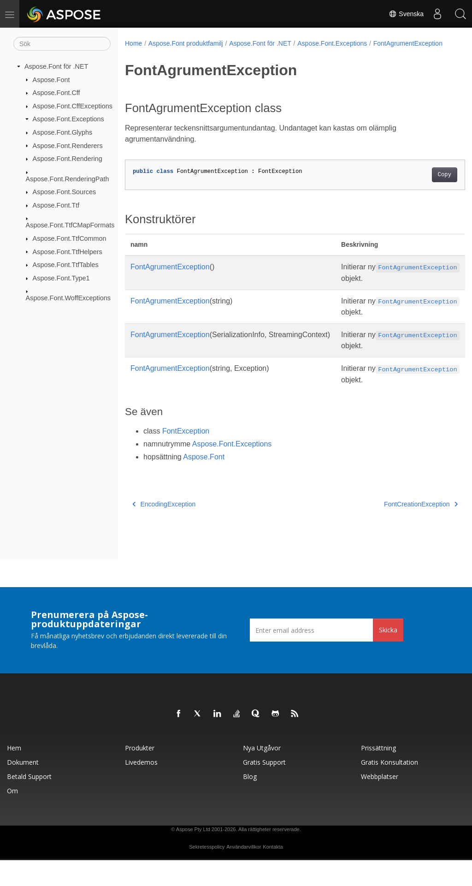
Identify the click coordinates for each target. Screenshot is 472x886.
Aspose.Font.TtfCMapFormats (70, 225)
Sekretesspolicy (206, 872)
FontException (185, 485)
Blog (250, 802)
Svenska (406, 14)
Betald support (29, 802)
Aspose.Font (51, 79)
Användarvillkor (243, 872)
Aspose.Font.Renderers (68, 145)
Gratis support (264, 788)
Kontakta (273, 872)
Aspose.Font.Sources (64, 192)
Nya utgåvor (262, 773)
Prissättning (378, 773)
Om (12, 816)
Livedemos (141, 788)
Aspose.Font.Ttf (56, 205)
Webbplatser (379, 802)
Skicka (388, 655)
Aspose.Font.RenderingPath (67, 178)
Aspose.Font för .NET (56, 66)
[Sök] (62, 44)
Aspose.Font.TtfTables (66, 264)
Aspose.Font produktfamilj (185, 43)
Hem (14, 773)
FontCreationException (397, 558)
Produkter (139, 773)
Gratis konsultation (389, 788)
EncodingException (163, 558)
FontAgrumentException (165, 53)
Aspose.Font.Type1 (61, 278)
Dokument (23, 788)
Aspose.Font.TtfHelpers (67, 251)
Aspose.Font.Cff (56, 92)
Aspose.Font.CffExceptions (72, 106)
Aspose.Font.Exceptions (68, 119)
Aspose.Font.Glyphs (63, 132)
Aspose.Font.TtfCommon (69, 238)
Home (133, 43)
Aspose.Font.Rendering (67, 158)
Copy (420, 184)
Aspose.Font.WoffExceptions (68, 298)
